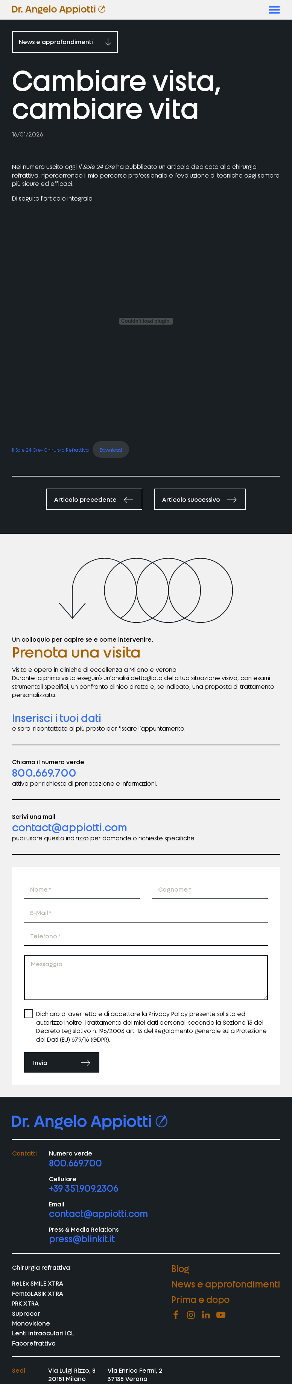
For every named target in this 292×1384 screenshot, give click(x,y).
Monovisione (31, 1323)
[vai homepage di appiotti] (58, 9)
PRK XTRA (25, 1303)
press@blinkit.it (82, 1238)
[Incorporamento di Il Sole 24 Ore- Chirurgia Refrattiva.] (146, 321)
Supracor (26, 1313)
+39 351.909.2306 (83, 1188)
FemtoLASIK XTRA (37, 1293)
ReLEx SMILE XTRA (37, 1283)
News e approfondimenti (225, 1283)
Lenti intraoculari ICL (43, 1332)
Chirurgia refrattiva (41, 1267)
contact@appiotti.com (69, 827)
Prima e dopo (200, 1299)
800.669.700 (44, 772)
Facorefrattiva (34, 1343)
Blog (180, 1268)
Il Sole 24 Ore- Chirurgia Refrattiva (50, 449)
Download (111, 449)
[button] (274, 10)
